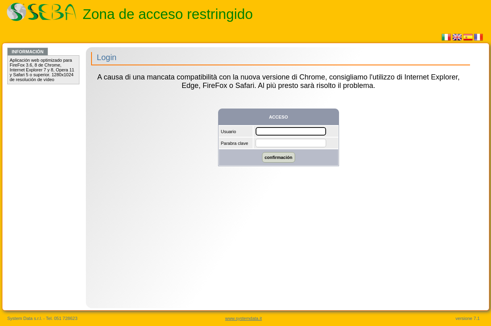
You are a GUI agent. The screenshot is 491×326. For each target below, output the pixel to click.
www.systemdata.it (243, 318)
